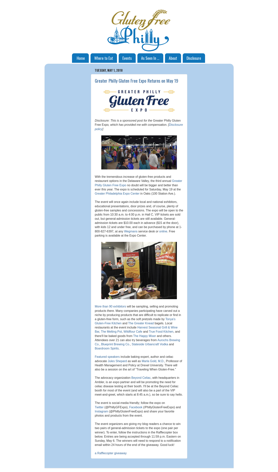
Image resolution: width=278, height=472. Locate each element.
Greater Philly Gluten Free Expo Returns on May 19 (136, 80)
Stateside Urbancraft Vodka (150, 344)
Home (81, 58)
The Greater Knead (141, 323)
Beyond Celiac (141, 377)
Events (127, 58)
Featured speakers (107, 356)
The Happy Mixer (144, 336)
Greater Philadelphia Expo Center (117, 193)
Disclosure (194, 58)
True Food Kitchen (161, 331)
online (163, 231)
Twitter (99, 407)
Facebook (135, 407)
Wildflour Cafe (132, 331)
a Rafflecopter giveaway (111, 453)
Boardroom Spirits (107, 348)
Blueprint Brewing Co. (115, 344)
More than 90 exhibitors (110, 306)
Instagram (101, 411)
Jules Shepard (117, 361)
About (173, 58)
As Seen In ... (150, 58)
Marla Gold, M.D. (153, 361)
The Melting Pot (111, 331)
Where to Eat (103, 58)
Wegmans (130, 231)
